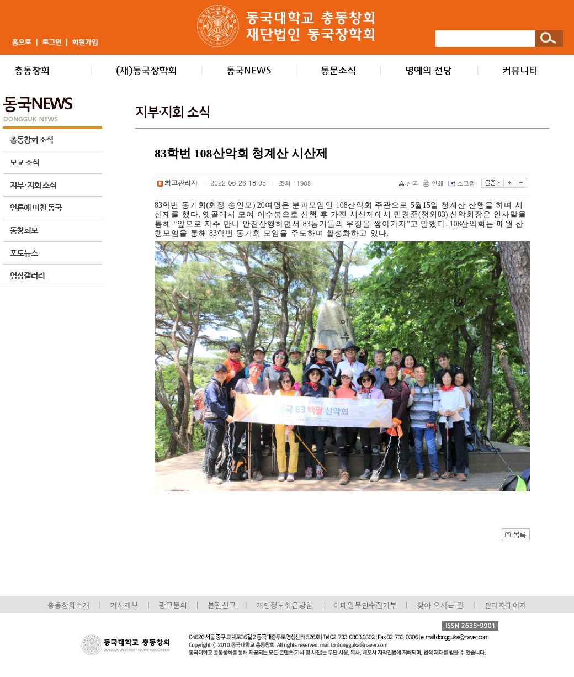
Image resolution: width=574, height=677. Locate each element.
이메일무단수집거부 (366, 605)
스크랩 (462, 183)
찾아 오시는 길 (440, 605)
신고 (409, 183)
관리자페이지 (506, 605)
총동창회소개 (68, 605)
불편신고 (222, 605)
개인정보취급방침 (284, 605)
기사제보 (124, 605)
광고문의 (173, 605)
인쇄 (434, 183)
